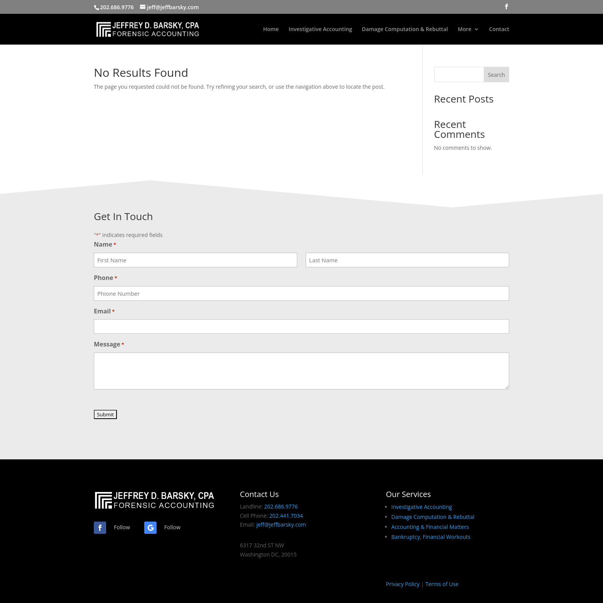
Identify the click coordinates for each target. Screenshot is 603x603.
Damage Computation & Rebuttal (405, 30)
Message (109, 345)
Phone (105, 278)
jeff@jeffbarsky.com (281, 524)
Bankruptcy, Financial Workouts (431, 536)
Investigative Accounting (320, 30)
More (464, 30)
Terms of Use (441, 584)
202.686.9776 (117, 7)
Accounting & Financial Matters (430, 526)
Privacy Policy (403, 584)
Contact (499, 30)
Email (104, 311)
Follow (122, 527)
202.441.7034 (286, 515)
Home (271, 30)
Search (496, 74)
